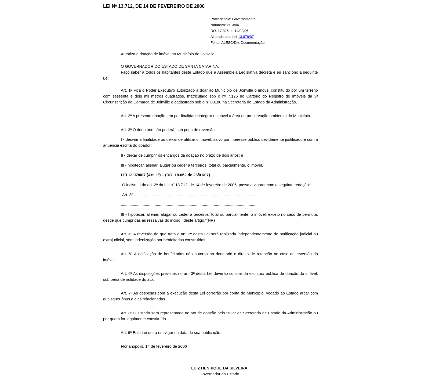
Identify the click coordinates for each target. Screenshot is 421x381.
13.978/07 (246, 37)
